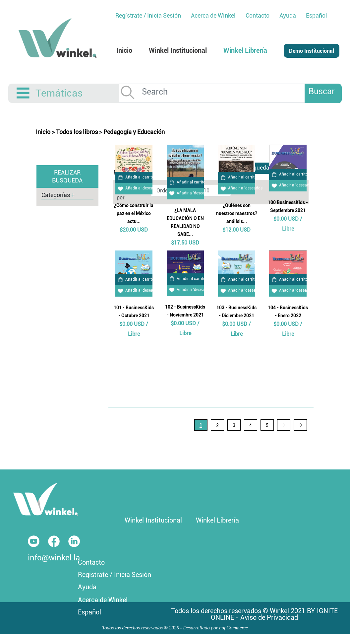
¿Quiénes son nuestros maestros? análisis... (236, 213)
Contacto (91, 562)
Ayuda (87, 587)
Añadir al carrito (134, 177)
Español (316, 15)
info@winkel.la (54, 557)
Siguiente (283, 425)
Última (300, 425)
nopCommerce (233, 627)
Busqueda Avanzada (264, 167)
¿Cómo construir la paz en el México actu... (133, 213)
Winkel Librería (217, 520)
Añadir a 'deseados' (138, 188)
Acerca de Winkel (103, 600)
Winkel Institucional (153, 520)
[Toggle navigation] (23, 93)
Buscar (322, 92)
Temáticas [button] (59, 93)
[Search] (226, 92)
